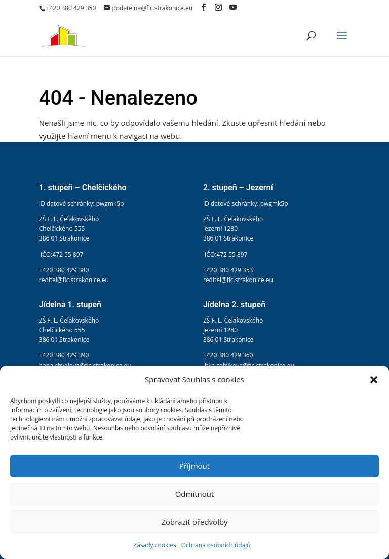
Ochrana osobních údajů (216, 545)
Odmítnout (194, 494)
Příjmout (194, 466)
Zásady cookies (154, 545)
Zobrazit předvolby (194, 521)
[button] (374, 380)
